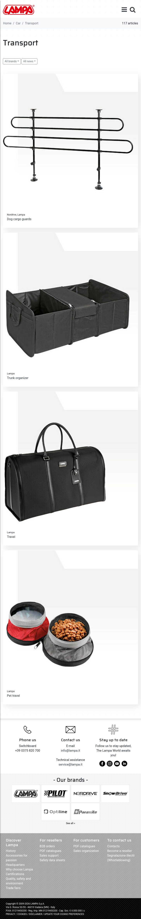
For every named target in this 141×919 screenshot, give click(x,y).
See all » (70, 823)
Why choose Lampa (19, 869)
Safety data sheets (52, 860)
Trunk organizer (17, 378)
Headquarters (15, 865)
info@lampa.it (70, 750)
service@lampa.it (71, 764)
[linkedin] (124, 765)
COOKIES (22, 914)
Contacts (113, 846)
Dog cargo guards (19, 219)
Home (7, 23)
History (11, 851)
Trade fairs (13, 888)
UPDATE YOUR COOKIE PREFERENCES (64, 914)
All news (28, 61)
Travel (11, 537)
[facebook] (102, 765)
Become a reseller (119, 851)
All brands (11, 61)
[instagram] (110, 765)
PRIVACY (10, 914)
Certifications (15, 874)
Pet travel (13, 696)
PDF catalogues (50, 851)
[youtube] (117, 765)
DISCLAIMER (36, 914)
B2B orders (47, 846)
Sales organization (86, 851)
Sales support (49, 855)
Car (18, 23)
